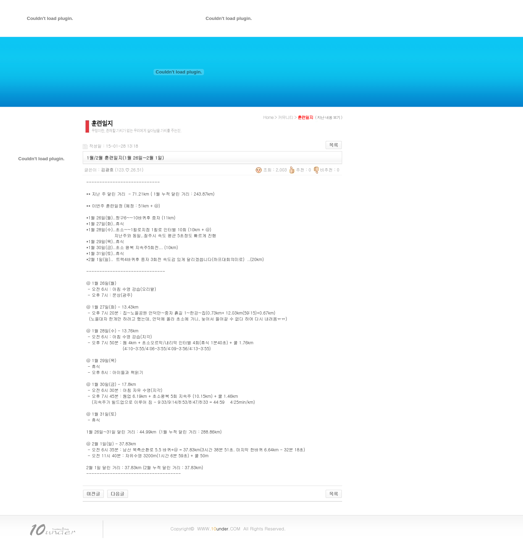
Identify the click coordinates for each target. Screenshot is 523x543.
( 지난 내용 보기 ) (328, 117)
